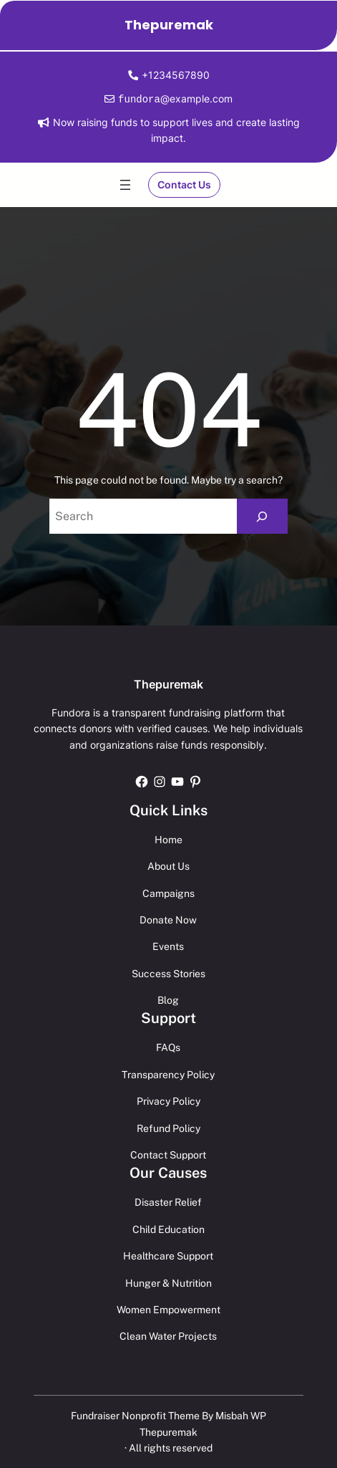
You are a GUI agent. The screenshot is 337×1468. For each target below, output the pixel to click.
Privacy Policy (168, 1100)
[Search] (262, 515)
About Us (168, 865)
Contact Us (184, 184)
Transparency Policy (168, 1074)
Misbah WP (240, 1415)
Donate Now (168, 919)
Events (168, 945)
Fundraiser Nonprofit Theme (135, 1415)
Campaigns (168, 892)
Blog (168, 999)
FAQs (168, 1046)
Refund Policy (168, 1127)
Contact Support (168, 1154)
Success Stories (168, 973)
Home (168, 839)
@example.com (174, 98)
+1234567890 (176, 75)
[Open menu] (125, 184)
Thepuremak (168, 25)
